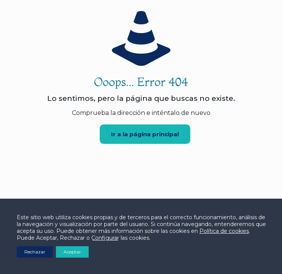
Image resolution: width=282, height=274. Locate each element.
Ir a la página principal (145, 134)
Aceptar (72, 252)
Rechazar (34, 252)
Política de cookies (224, 231)
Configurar (105, 237)
